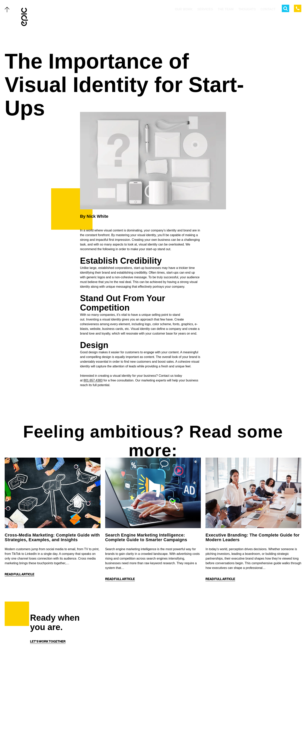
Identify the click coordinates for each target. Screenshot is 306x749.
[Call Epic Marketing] (297, 8)
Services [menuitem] (205, 9)
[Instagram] (157, 738)
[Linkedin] (165, 738)
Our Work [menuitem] (184, 9)
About (37, 720)
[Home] (24, 17)
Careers (39, 737)
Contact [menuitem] (268, 9)
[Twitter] (141, 738)
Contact (39, 729)
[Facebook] (149, 738)
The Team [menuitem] (226, 9)
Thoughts (40, 712)
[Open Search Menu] (285, 8)
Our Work (40, 687)
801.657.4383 (93, 380)
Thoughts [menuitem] (247, 9)
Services (39, 695)
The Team (39, 704)
